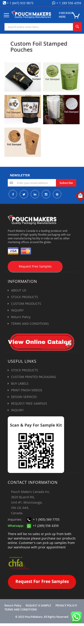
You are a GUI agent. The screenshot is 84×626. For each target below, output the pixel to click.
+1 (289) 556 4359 (43, 526)
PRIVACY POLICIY (66, 605)
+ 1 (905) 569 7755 (43, 519)
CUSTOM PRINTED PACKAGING (33, 377)
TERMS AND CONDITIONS (30, 323)
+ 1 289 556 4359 (68, 3)
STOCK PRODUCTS (24, 297)
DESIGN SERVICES (24, 397)
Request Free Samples (35, 266)
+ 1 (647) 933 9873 (20, 3)
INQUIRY (17, 310)
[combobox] (43, 27)
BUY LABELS (20, 383)
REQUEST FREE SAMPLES (29, 403)
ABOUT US (18, 290)
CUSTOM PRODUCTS (26, 303)
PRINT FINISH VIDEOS (26, 390)
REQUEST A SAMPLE (38, 605)
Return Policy (21, 317)
